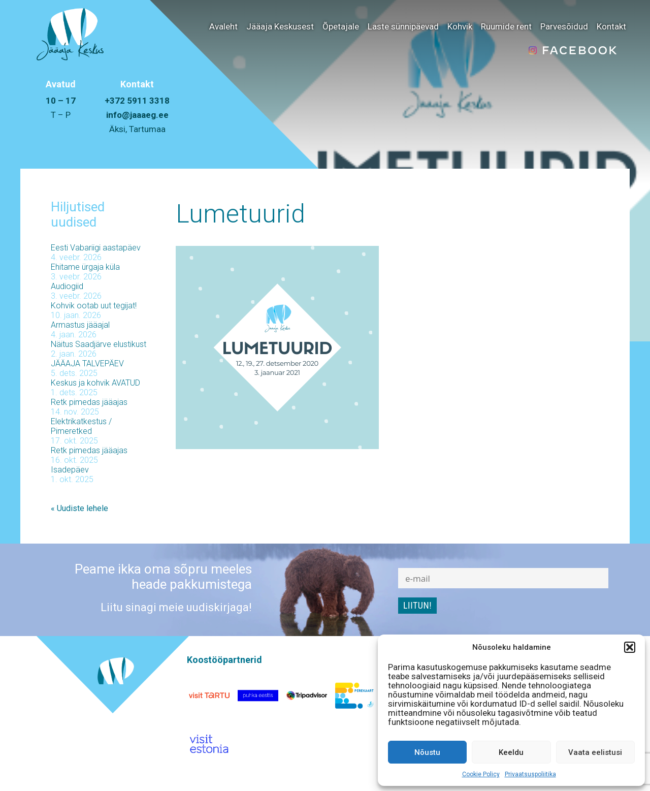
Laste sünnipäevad (403, 26)
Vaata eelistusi (595, 752)
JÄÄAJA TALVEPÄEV (87, 363)
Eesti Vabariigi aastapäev (96, 247)
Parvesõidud (564, 26)
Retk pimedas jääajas (89, 402)
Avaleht (223, 26)
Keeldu (511, 752)
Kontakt (611, 26)
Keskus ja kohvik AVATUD (95, 383)
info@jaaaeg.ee (137, 115)
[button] (630, 647)
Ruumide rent (506, 26)
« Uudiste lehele (79, 508)
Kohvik (459, 26)
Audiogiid (67, 286)
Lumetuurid (240, 214)
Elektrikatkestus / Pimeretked (81, 426)
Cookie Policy (481, 774)
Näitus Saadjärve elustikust (98, 344)
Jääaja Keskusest (280, 26)
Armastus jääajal (80, 325)
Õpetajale (340, 26)
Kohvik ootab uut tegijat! (94, 305)
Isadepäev (70, 469)
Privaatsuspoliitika (530, 774)
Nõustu (427, 752)
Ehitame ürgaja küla (85, 267)
